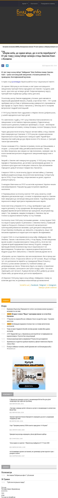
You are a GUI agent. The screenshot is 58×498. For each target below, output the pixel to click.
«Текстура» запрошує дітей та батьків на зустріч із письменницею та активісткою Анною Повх (32, 409)
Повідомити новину (48, 4)
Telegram (42, 285)
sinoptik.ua (11, 497)
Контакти (34, 4)
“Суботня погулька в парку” (16, 482)
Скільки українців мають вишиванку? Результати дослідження (27, 339)
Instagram (52, 285)
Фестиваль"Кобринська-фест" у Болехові (20, 475)
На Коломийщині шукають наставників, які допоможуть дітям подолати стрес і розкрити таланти (32, 452)
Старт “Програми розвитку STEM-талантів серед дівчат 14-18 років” (29, 425)
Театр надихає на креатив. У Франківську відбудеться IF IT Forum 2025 (29, 443)
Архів (24, 3)
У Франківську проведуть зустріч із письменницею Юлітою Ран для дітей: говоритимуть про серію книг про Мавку (30, 400)
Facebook (34, 285)
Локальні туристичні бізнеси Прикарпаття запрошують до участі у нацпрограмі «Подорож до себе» (32, 417)
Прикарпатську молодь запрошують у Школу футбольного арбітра (28, 434)
